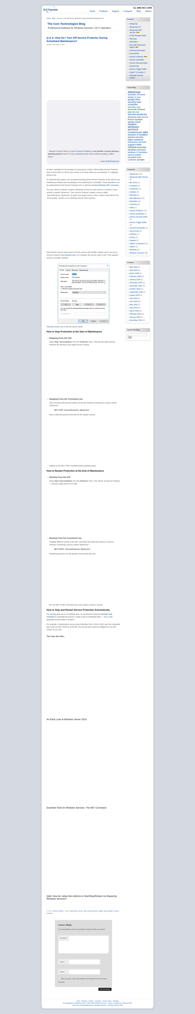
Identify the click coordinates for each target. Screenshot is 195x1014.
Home (92, 11)
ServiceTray (134, 66)
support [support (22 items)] (132, 144)
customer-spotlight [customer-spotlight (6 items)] (136, 160)
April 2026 (134, 270)
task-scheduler (108, 911)
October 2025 (135, 289)
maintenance (74, 911)
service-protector (92, 911)
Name (62, 962)
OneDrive (133, 204)
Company (127, 11)
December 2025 (136, 283)
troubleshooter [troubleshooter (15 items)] (135, 132)
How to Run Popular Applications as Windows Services (89, 1005)
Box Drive (133, 182)
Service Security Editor (139, 63)
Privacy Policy (107, 1001)
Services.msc (70, 255)
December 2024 (136, 320)
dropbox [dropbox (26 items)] (132, 124)
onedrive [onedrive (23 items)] (138, 139)
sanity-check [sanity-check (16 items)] (134, 122)
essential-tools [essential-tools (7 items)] (134, 157)
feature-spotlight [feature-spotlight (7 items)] (135, 119)
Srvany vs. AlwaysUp (114, 1003)
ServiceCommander (137, 50)
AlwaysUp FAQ (127, 1003)
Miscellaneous (135, 198)
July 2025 (133, 298)
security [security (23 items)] (132, 102)
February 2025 (135, 314)
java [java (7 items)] (130, 112)
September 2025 (136, 292)
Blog (139, 11)
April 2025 (134, 308)
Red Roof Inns (113, 161)
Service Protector (84, 151)
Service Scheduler (137, 60)
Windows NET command (108, 185)
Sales (132, 208)
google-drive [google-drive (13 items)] (134, 99)
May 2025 (133, 305)
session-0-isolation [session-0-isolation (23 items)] (138, 134)
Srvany (132, 237)
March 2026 (134, 273)
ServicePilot (134, 53)
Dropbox (133, 192)
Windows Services (137, 253)
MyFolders (134, 42)
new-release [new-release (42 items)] (135, 146)
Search (148, 11)
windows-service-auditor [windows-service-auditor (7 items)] (138, 153)
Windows (133, 250)
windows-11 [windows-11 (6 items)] (133, 152)
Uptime (132, 247)
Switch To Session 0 (137, 72)
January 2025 (135, 317)
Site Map (116, 1001)
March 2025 (134, 311)
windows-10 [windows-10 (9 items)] (133, 94)
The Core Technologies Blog (66, 23)
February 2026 (135, 276)
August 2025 (135, 295)
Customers (134, 189)
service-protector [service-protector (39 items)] (137, 114)
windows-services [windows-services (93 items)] (134, 128)
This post (50, 327)
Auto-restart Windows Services (96, 1003)
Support (115, 11)
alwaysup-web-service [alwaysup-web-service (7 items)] (138, 117)
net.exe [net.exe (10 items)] (135, 112)
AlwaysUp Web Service (139, 177)
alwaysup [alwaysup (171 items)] (134, 92)
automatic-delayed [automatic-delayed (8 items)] (136, 109)
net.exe (80, 911)
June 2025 (134, 301)
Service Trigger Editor (138, 69)
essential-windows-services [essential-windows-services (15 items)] (137, 148)
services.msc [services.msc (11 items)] (134, 107)
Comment (64, 938)
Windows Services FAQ (115, 1005)
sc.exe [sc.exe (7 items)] (137, 97)
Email (62, 972)
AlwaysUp (133, 24)
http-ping (133, 39)
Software (133, 234)
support (100, 911)
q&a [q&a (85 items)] (145, 132)
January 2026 (135, 280)
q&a (85, 911)
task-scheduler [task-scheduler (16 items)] (135, 103)
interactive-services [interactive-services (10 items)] (137, 142)
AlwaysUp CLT (135, 27)
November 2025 (136, 286)
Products (104, 11)
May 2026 (133, 267)
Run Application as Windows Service (74, 1003)
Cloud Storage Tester (138, 35)
